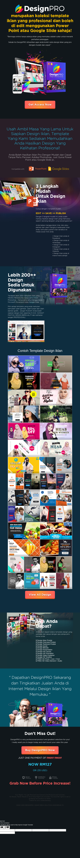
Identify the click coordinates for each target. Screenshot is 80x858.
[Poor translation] (7, 827)
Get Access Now (40, 104)
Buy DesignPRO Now (40, 750)
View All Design (40, 594)
